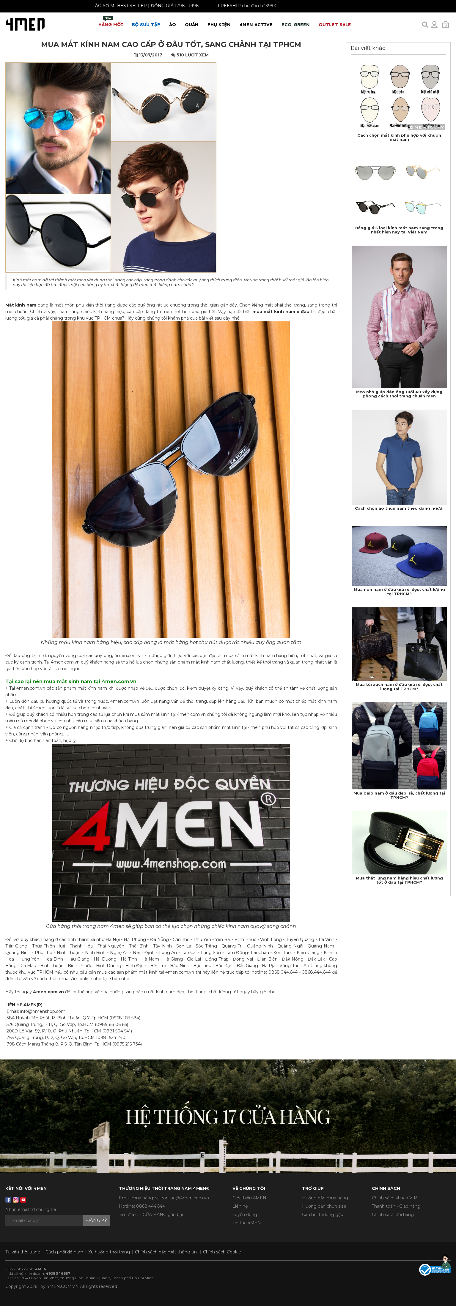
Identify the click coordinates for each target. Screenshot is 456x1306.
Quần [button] (192, 24)
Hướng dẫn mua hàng (325, 1198)
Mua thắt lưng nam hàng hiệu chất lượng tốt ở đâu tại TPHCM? (399, 880)
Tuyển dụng (244, 1214)
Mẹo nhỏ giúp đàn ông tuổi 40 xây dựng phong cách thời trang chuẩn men (399, 393)
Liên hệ (240, 1206)
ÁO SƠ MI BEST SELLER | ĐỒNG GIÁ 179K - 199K (138, 5)
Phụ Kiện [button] (219, 24)
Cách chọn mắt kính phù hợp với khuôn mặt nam (399, 137)
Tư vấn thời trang (22, 1252)
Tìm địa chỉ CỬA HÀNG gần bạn (152, 1214)
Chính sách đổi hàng (393, 1214)
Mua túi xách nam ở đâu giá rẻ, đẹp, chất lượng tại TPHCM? (399, 686)
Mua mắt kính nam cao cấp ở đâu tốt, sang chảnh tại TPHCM (171, 44)
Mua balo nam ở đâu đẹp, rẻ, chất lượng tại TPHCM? (399, 795)
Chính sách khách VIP (394, 1198)
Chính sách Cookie (222, 1252)
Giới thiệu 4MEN (249, 1198)
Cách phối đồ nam (64, 1252)
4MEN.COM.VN (63, 1286)
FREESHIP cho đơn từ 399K (238, 5)
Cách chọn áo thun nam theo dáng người (399, 508)
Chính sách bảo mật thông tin (166, 1252)
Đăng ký (96, 1220)
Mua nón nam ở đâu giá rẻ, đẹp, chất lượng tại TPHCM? (399, 591)
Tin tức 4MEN (246, 1223)
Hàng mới (110, 21)
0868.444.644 (150, 1206)
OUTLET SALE (335, 24)
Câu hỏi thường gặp (322, 1214)
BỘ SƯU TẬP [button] (146, 24)
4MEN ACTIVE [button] (256, 24)
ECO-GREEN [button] (296, 24)
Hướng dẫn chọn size (324, 1206)
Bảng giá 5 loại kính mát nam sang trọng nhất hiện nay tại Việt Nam (399, 229)
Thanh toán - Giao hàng (396, 1206)
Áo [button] (172, 24)
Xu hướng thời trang (109, 1252)
